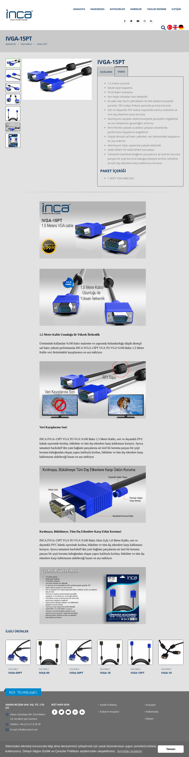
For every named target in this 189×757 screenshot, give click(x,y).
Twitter (61, 712)
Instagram (75, 712)
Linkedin (82, 712)
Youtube (68, 712)
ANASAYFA (79, 9)
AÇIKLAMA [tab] (106, 71)
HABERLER (136, 9)
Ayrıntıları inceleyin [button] (129, 751)
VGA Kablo (13, 669)
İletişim (150, 718)
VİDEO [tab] (121, 71)
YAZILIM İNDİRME (156, 9)
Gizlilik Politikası (108, 704)
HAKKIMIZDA (97, 9)
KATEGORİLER (117, 9)
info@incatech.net (28, 729)
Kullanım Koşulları (109, 711)
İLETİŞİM (176, 9)
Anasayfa (151, 704)
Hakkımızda (152, 711)
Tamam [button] (170, 749)
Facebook (54, 712)
